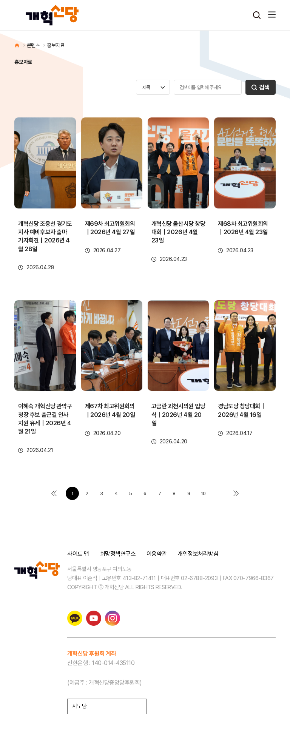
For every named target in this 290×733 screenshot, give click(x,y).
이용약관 (157, 554)
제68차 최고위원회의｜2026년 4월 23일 (243, 228)
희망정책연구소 (118, 554)
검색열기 (257, 15)
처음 (53, 493)
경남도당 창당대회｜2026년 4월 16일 (241, 410)
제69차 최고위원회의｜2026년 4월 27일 (110, 228)
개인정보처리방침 (197, 554)
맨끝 (236, 493)
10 (203, 493)
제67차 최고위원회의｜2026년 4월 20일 (110, 410)
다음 (217, 493)
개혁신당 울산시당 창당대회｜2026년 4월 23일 (178, 232)
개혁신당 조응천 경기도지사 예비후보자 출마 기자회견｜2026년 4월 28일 (45, 236)
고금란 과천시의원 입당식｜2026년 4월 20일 (178, 415)
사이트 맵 (78, 554)
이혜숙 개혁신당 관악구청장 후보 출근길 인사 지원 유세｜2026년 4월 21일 (45, 419)
